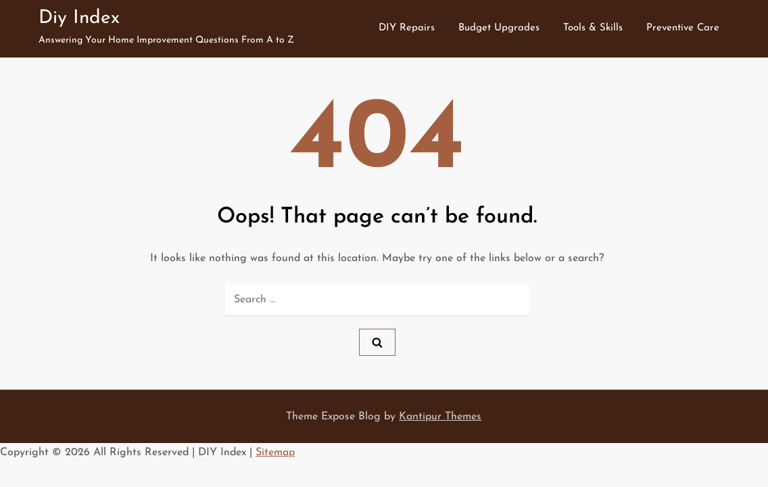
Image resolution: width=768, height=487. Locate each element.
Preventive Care (682, 28)
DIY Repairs (407, 28)
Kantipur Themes (440, 416)
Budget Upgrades (498, 28)
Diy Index (79, 18)
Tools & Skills (593, 28)
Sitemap (275, 452)
